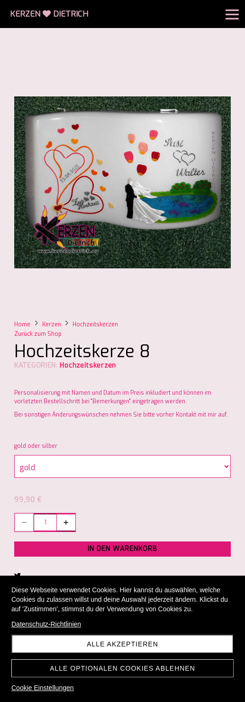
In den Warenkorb (122, 548)
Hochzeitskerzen (88, 365)
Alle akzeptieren (122, 644)
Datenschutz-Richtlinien (46, 624)
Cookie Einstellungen (42, 688)
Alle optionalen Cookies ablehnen (122, 668)
